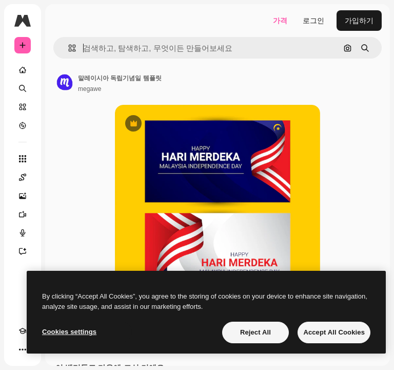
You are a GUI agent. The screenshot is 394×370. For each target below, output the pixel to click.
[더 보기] (22, 349)
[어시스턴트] (22, 251)
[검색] (22, 88)
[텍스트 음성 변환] (22, 233)
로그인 (313, 20)
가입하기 (359, 20)
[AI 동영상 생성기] (22, 214)
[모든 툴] (22, 159)
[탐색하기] (22, 125)
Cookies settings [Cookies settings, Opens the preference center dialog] (69, 332)
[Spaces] (22, 177)
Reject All (255, 332)
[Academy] (22, 331)
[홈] (22, 70)
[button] (68, 48)
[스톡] (22, 107)
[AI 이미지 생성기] (22, 196)
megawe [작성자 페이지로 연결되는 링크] (89, 88)
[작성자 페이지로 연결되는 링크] (64, 82)
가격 (280, 20)
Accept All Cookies (334, 332)
